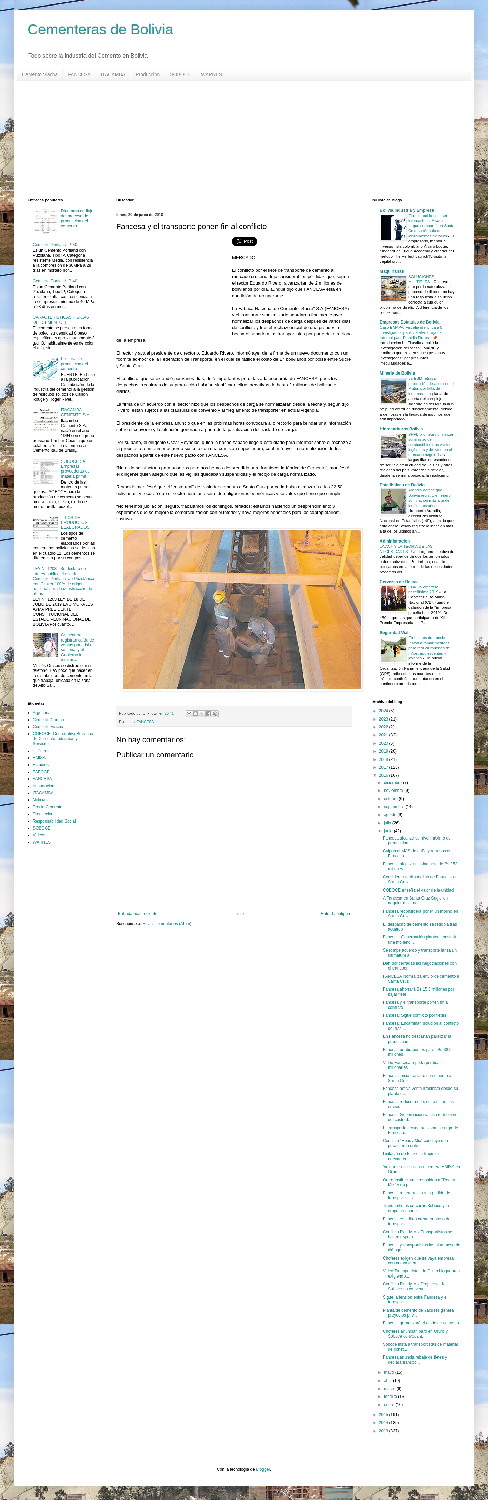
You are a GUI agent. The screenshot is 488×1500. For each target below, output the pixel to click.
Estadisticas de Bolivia (402, 485)
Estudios (41, 764)
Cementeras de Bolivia (100, 29)
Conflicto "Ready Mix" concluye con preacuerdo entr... (415, 1143)
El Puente (42, 750)
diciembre (393, 782)
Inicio (239, 913)
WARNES (211, 74)
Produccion (148, 74)
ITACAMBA (113, 74)
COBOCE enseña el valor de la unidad (418, 890)
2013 (384, 1431)
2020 (384, 743)
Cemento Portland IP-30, (55, 244)
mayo (389, 1372)
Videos (39, 835)
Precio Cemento (47, 807)
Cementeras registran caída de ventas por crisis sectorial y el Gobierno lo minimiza (77, 647)
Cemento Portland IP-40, (55, 281)
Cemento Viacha (40, 74)
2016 (384, 775)
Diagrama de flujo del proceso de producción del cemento (77, 218)
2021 (384, 735)
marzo (390, 1388)
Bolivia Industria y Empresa (407, 210)
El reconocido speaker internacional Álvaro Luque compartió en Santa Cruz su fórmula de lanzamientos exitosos (431, 225)
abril (388, 1380)
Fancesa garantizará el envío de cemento (421, 1323)
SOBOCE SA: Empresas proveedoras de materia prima (75, 469)
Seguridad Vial (394, 632)
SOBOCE (180, 74)
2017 (384, 767)
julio (388, 823)
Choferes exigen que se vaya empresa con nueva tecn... (418, 1260)
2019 (384, 751)
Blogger (263, 1469)
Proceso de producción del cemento (74, 363)
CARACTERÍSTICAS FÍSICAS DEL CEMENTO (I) (61, 320)
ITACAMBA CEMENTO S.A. (76, 412)
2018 (384, 759)
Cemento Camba (48, 719)
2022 (384, 727)
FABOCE (41, 771)
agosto (390, 814)
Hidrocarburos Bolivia (401, 429)
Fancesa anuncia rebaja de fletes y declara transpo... (415, 1359)
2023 (384, 719)
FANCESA (79, 74)
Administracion (395, 541)
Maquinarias (392, 271)
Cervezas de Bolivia (399, 581)
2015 (384, 1414)
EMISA (39, 757)
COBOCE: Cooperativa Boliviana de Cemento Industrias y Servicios (63, 738)
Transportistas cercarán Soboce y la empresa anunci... (416, 1208)
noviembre (394, 790)
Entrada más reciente (137, 913)
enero (390, 1404)
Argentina (41, 712)
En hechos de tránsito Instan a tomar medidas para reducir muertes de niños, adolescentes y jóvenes (429, 648)
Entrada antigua (335, 913)
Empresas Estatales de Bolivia (409, 322)
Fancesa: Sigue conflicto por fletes (414, 1015)
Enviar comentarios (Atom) (166, 923)
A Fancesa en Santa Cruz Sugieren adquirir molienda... (415, 900)
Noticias (40, 799)
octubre (391, 798)
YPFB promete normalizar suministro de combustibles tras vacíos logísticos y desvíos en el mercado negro (431, 444)
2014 (384, 1422)
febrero (391, 1396)
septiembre (395, 806)
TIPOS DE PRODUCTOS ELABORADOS (75, 522)
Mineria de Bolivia (397, 373)
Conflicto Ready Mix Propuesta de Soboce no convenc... (414, 1286)
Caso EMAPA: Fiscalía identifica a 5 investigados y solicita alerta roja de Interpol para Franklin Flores (411, 332)
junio (389, 830)
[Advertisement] (234, 139)
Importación (43, 786)
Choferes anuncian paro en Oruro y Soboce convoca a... (415, 1334)
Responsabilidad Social (54, 821)
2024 (384, 710)
